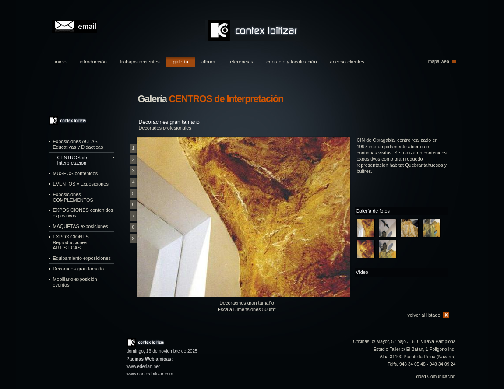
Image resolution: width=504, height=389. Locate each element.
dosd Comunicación (436, 376)
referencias (240, 61)
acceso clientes (347, 61)
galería (180, 61)
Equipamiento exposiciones (82, 258)
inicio (61, 61)
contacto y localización (291, 61)
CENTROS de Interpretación (72, 160)
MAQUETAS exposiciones (80, 226)
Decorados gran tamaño (78, 268)
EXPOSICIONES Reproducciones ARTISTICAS (71, 242)
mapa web (438, 61)
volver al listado (424, 315)
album (208, 61)
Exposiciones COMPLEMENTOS (73, 197)
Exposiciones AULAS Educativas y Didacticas (78, 144)
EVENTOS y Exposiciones (81, 183)
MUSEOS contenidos (75, 173)
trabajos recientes (140, 61)
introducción (93, 61)
